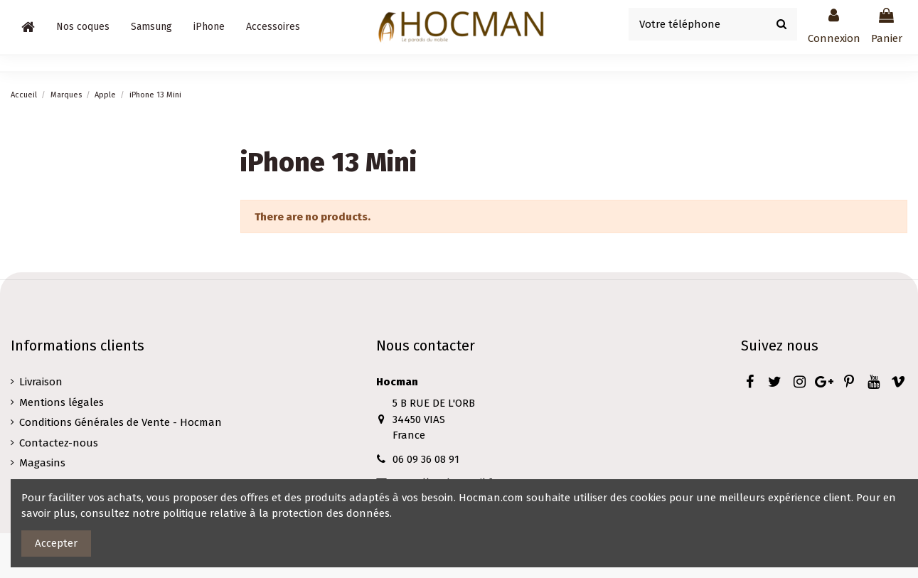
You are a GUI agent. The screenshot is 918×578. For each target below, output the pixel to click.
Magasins (42, 462)
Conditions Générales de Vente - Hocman (120, 422)
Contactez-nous (58, 443)
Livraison (41, 381)
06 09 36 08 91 (426, 459)
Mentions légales (61, 402)
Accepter (56, 543)
